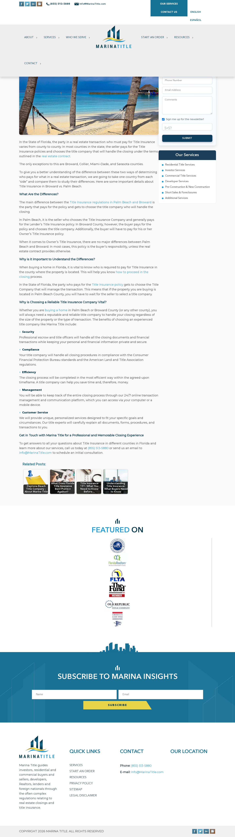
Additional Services (176, 198)
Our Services (132, 4)
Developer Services (177, 181)
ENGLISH (194, 4)
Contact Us (169, 4)
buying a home (56, 310)
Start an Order (153, 21)
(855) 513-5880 (98, 448)
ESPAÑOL (209, 4)
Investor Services (175, 170)
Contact (30, 47)
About (29, 21)
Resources (182, 21)
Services (50, 21)
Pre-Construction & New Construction (187, 187)
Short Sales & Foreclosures (181, 192)
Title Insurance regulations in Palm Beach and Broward (111, 202)
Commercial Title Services (180, 176)
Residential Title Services (180, 164)
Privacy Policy (81, 783)
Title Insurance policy (107, 284)
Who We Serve (76, 21)
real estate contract (56, 156)
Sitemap (76, 789)
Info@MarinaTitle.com (93, 4)
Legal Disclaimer (83, 795)
